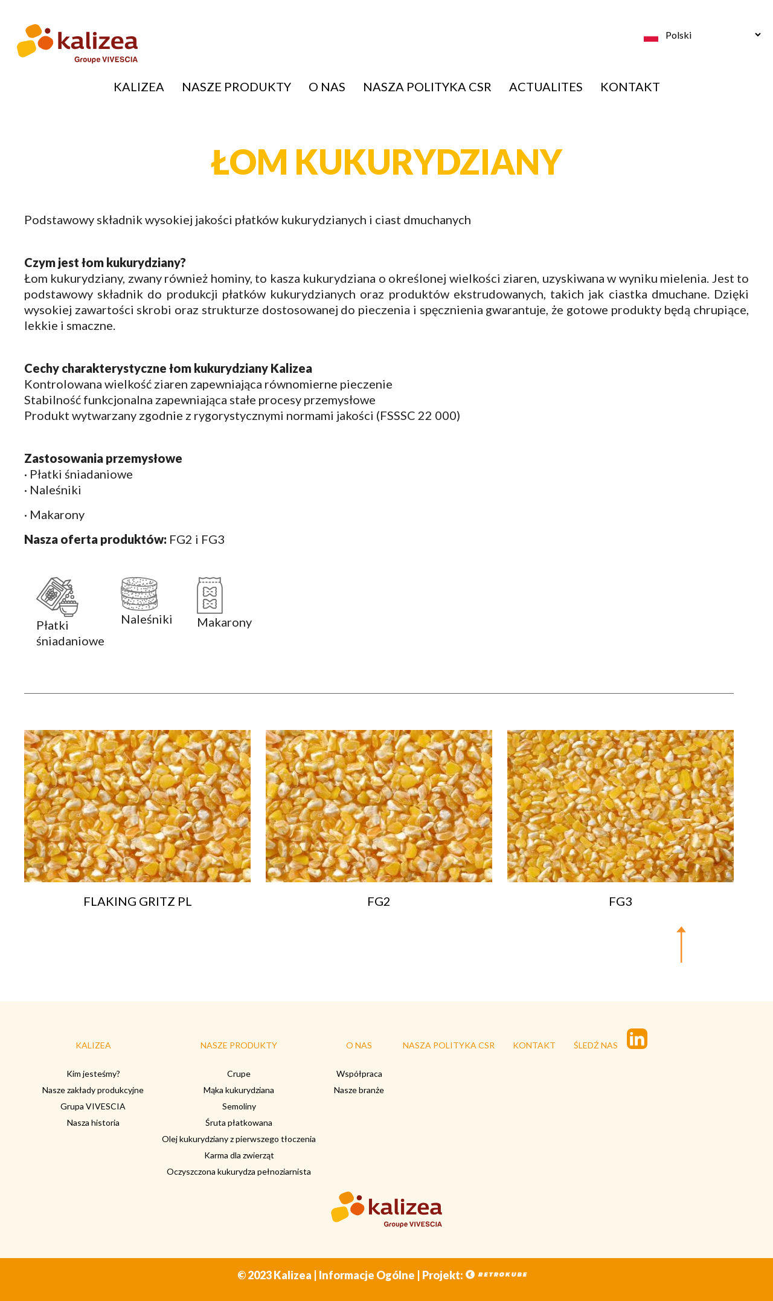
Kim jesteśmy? (93, 1073)
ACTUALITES (546, 86)
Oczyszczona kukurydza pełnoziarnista (239, 1171)
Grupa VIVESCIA (93, 1106)
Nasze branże (359, 1090)
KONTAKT (630, 86)
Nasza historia (93, 1122)
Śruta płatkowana (238, 1122)
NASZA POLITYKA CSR (427, 86)
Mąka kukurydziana (239, 1090)
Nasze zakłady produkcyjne (93, 1090)
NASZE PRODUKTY (236, 86)
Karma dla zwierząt (239, 1155)
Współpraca (359, 1073)
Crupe (239, 1073)
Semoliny (239, 1106)
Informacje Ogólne (367, 1275)
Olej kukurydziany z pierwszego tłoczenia (239, 1139)
